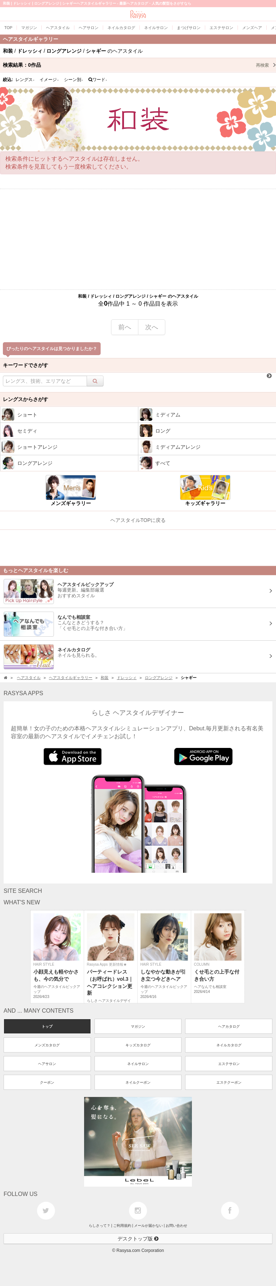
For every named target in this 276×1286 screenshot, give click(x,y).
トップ (47, 1026)
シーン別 (73, 79)
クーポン (47, 1082)
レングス (25, 79)
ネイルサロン (138, 1064)
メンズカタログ (47, 1045)
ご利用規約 (122, 1226)
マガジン (138, 1026)
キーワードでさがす (25, 365)
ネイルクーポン (138, 1082)
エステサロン (229, 1064)
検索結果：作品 (139, 65)
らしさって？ (99, 1226)
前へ (124, 327)
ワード (97, 79)
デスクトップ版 (138, 1239)
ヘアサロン (47, 1064)
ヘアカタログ (229, 1026)
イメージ (49, 79)
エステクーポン (229, 1082)
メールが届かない (148, 1226)
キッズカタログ (138, 1045)
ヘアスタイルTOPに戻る (138, 520)
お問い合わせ (176, 1226)
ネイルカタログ (229, 1045)
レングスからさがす (25, 399)
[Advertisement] (138, 239)
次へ (151, 327)
